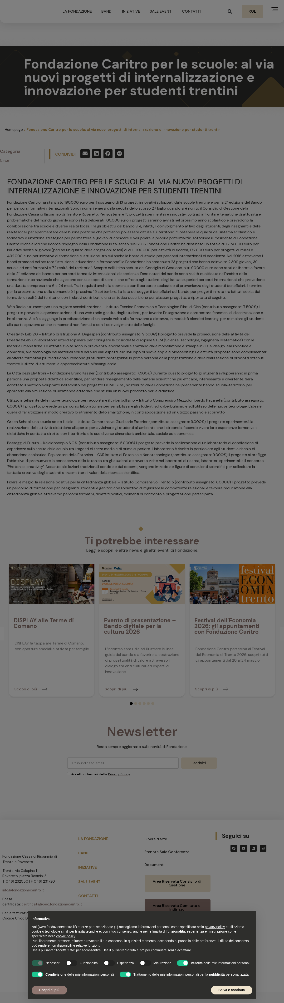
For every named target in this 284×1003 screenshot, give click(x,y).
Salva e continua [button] (232, 990)
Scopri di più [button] (49, 990)
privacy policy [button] (215, 927)
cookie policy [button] (65, 936)
